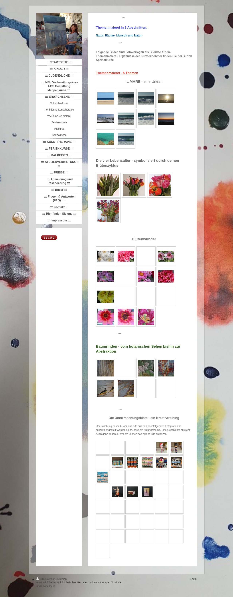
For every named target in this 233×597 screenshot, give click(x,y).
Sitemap (62, 578)
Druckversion (46, 578)
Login (193, 578)
